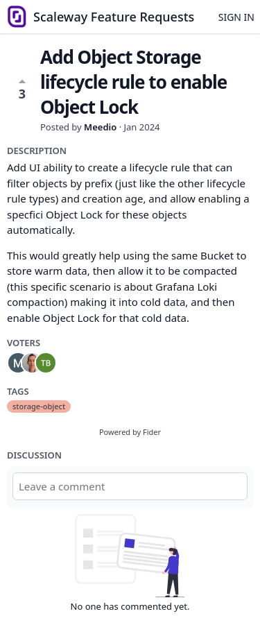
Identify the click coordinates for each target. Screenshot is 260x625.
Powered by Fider (130, 432)
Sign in (236, 17)
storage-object (38, 406)
